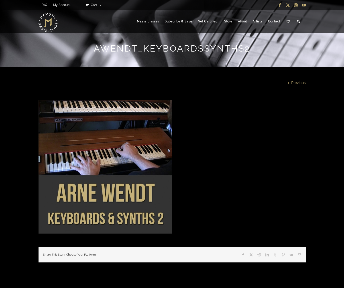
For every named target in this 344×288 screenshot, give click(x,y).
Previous (298, 83)
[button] (298, 21)
